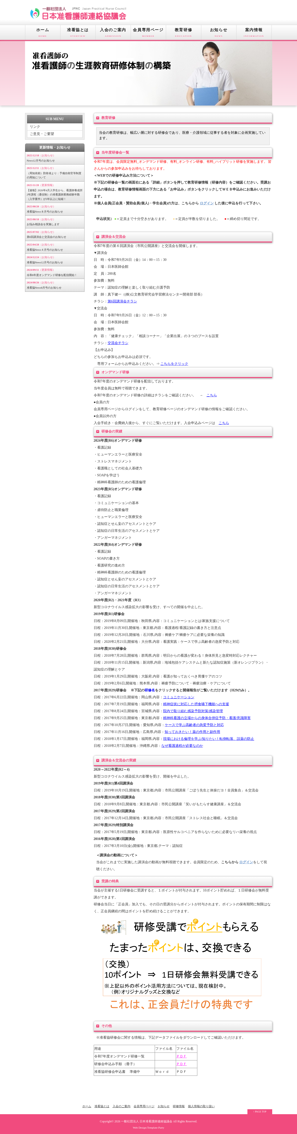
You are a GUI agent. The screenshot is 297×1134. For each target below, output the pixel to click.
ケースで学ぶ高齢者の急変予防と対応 (194, 725)
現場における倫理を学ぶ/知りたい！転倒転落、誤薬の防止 (208, 739)
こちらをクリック (174, 364)
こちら (212, 395)
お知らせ (218, 34)
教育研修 (183, 34)
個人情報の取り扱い (201, 1106)
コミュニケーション (178, 697)
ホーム (42, 34)
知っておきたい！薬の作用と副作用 (192, 732)
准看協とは (77, 34)
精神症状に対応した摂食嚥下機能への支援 (196, 704)
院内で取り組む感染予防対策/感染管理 (193, 711)
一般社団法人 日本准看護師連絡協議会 (146, 1121)
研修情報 (179, 1106)
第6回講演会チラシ (122, 301)
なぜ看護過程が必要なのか (182, 746)
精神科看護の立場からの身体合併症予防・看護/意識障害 (207, 718)
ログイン (207, 203)
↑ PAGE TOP (260, 1111)
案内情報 (254, 34)
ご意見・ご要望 (42, 134)
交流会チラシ (118, 343)
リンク (35, 127)
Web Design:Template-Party (148, 1127)
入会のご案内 (113, 34)
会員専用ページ (148, 34)
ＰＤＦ (181, 1056)
